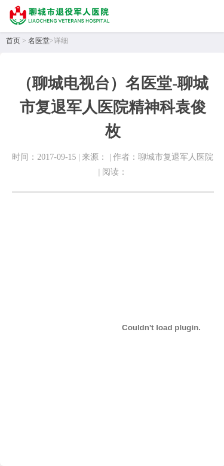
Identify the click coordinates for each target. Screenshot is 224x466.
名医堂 (39, 40)
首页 (13, 40)
